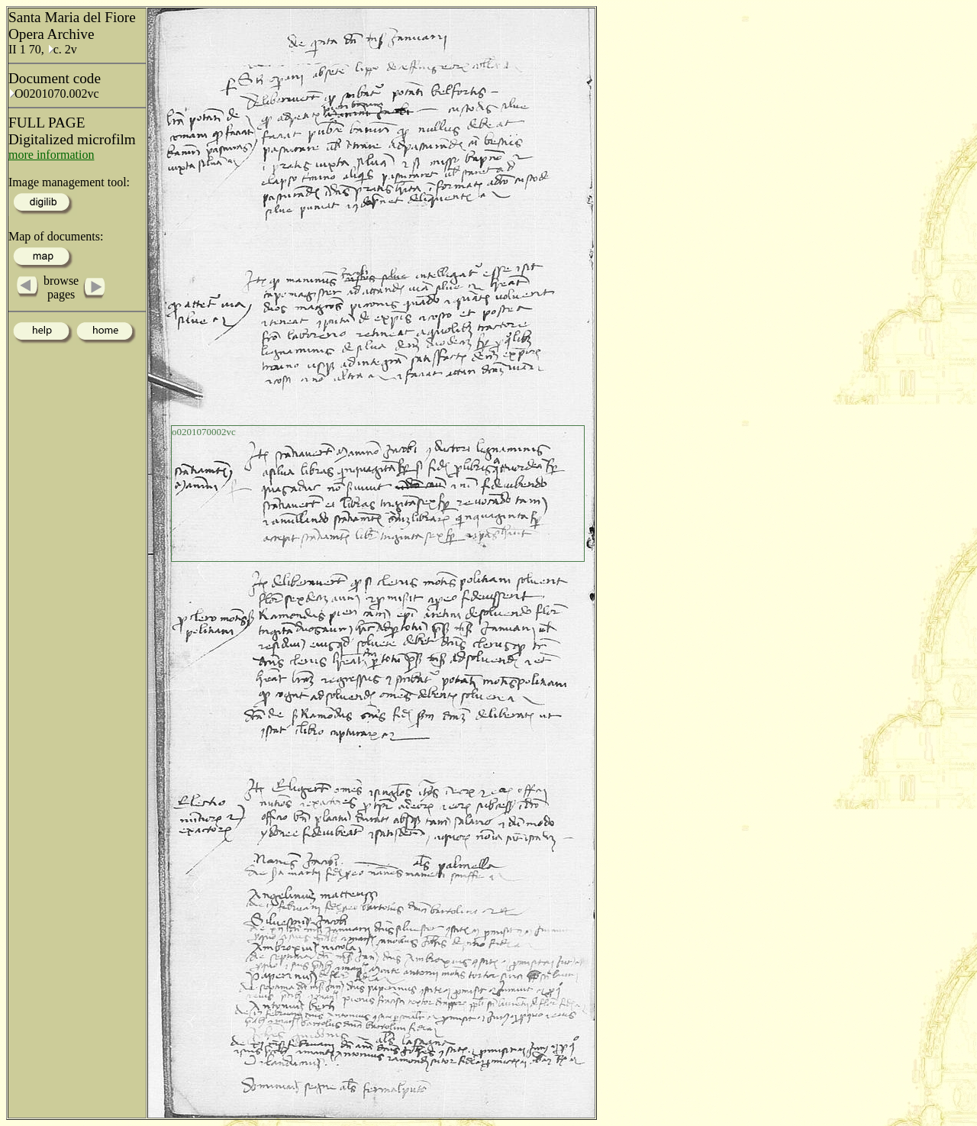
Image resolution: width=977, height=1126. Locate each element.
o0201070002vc (204, 431)
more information (51, 154)
